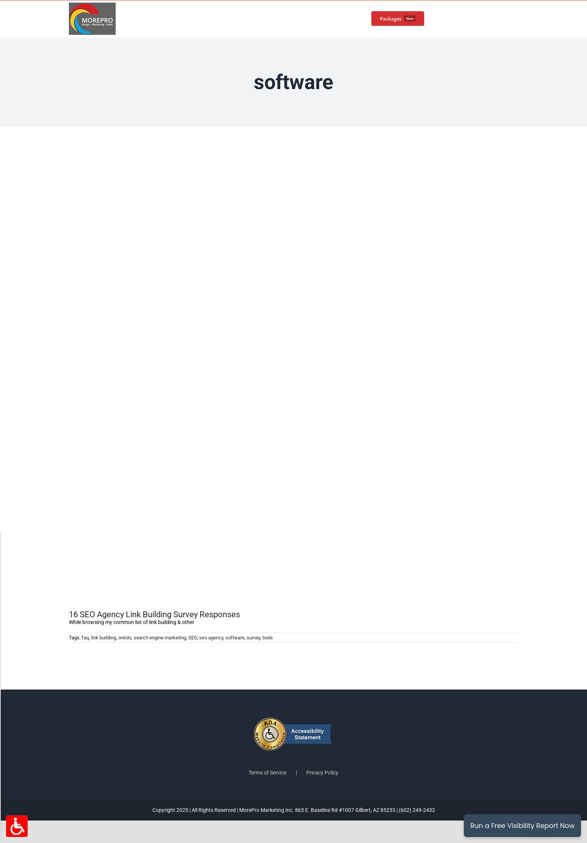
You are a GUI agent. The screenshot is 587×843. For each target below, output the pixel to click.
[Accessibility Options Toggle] (17, 826)
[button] (506, 18)
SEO (192, 637)
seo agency (211, 637)
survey (253, 637)
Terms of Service (267, 773)
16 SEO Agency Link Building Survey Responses (154, 614)
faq (85, 637)
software (234, 637)
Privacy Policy (322, 773)
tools (267, 637)
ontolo (124, 637)
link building (103, 637)
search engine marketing (160, 637)
